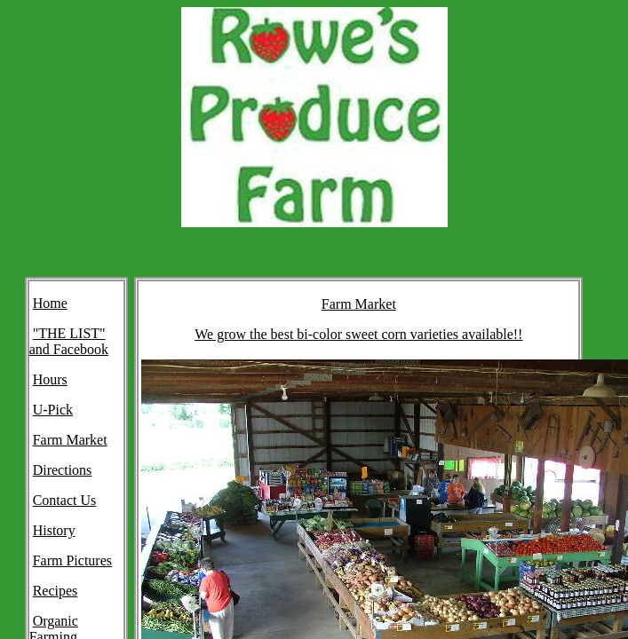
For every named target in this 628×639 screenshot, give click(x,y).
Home (50, 303)
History (54, 530)
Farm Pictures (72, 560)
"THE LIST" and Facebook (68, 341)
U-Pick (53, 409)
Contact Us (65, 500)
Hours (50, 379)
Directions (62, 469)
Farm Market (70, 439)
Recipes (55, 590)
